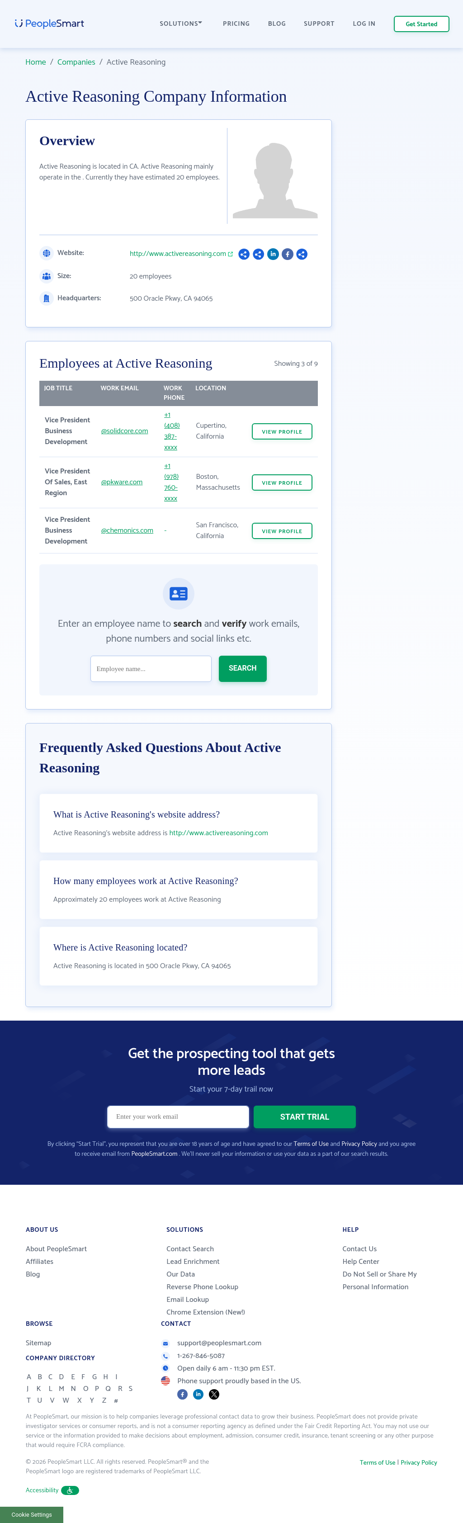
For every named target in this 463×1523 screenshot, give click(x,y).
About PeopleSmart (56, 1249)
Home (35, 62)
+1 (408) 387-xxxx (172, 431)
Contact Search (190, 1249)
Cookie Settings (32, 1514)
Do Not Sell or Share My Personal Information (379, 1280)
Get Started (422, 24)
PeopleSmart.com (154, 1154)
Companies (76, 62)
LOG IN (364, 24)
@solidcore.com (124, 431)
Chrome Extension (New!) (205, 1312)
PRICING (236, 24)
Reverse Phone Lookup (202, 1287)
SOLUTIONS (181, 24)
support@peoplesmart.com (211, 1343)
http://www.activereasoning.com (178, 254)
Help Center (360, 1262)
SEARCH (243, 668)
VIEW (282, 432)
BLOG (277, 24)
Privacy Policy (359, 1144)
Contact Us (359, 1249)
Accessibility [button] (52, 1490)
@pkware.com (122, 482)
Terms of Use (311, 1144)
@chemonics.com (127, 531)
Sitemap (39, 1343)
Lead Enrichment (193, 1262)
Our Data (180, 1274)
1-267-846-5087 (193, 1356)
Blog (33, 1274)
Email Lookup (187, 1300)
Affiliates (39, 1262)
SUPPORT (319, 24)
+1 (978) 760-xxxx (171, 482)
